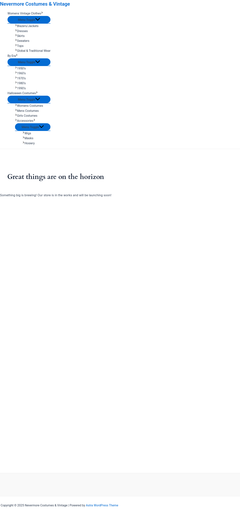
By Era (13, 55)
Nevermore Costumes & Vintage (35, 4)
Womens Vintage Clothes (25, 13)
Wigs (26, 133)
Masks (27, 138)
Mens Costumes (27, 111)
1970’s (20, 78)
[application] (42, 13)
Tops (19, 46)
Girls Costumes (26, 115)
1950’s (20, 68)
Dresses (21, 31)
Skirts (20, 36)
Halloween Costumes (23, 93)
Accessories (25, 121)
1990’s (20, 88)
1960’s (20, 73)
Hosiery (28, 143)
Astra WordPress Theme (102, 505)
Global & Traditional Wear (32, 51)
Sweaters (22, 41)
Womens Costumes (29, 106)
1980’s (20, 83)
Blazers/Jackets (26, 26)
